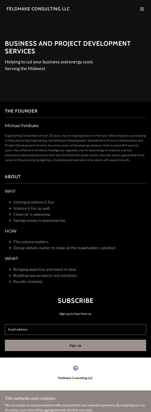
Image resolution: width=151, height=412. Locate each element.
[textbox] (75, 329)
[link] (38, 9)
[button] (142, 9)
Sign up (75, 345)
